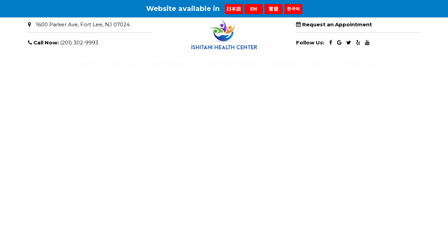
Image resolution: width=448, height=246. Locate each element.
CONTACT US (354, 64)
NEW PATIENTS (164, 64)
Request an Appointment (337, 24)
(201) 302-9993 (79, 42)
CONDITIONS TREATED (226, 64)
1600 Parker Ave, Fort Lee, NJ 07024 (83, 24)
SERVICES (281, 64)
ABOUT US (118, 64)
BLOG (315, 64)
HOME (82, 64)
